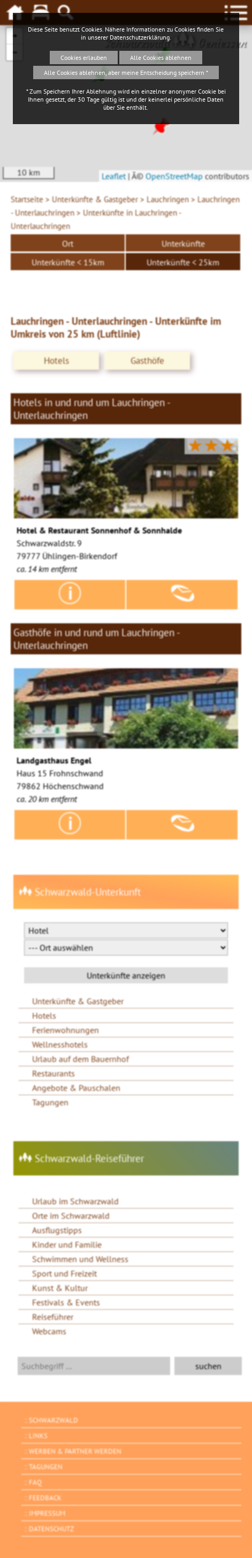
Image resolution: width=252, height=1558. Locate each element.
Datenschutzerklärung (140, 37)
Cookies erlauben (83, 58)
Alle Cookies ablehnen (161, 58)
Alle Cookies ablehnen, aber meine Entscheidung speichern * (126, 72)
